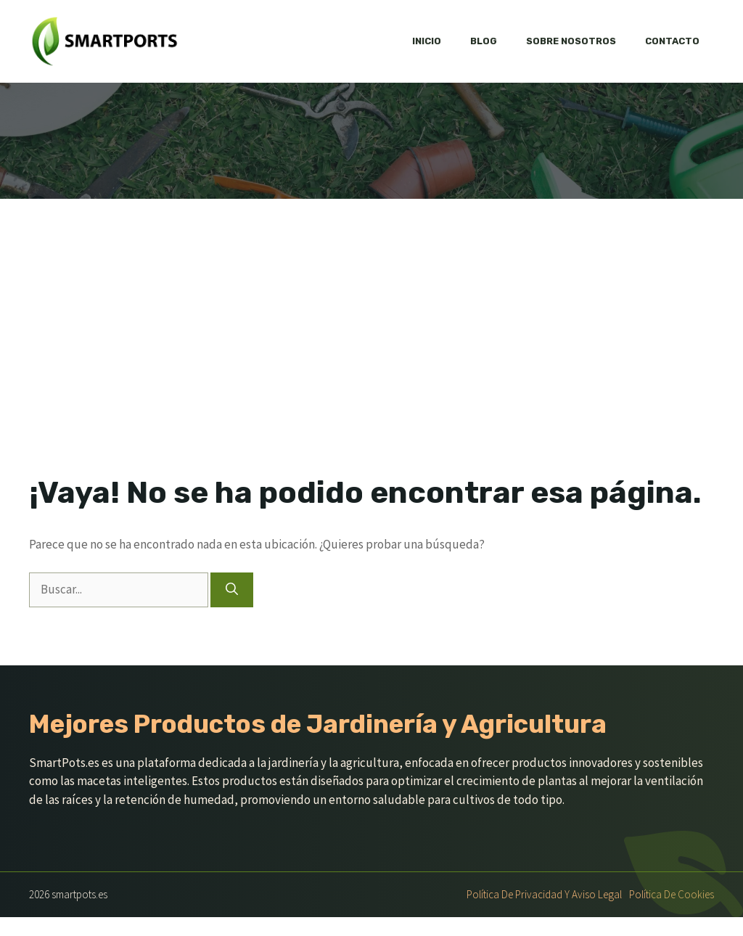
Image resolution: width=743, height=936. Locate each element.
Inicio (426, 41)
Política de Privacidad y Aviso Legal (544, 894)
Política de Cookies (671, 894)
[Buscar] (231, 589)
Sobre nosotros (571, 41)
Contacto (672, 41)
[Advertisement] (371, 365)
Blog (483, 41)
